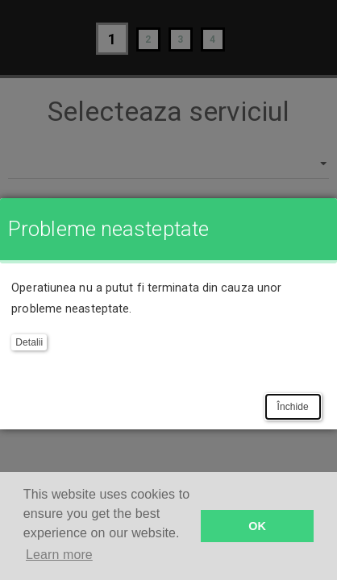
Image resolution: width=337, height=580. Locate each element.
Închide (293, 406)
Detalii (29, 342)
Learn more (59, 554)
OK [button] (257, 526)
